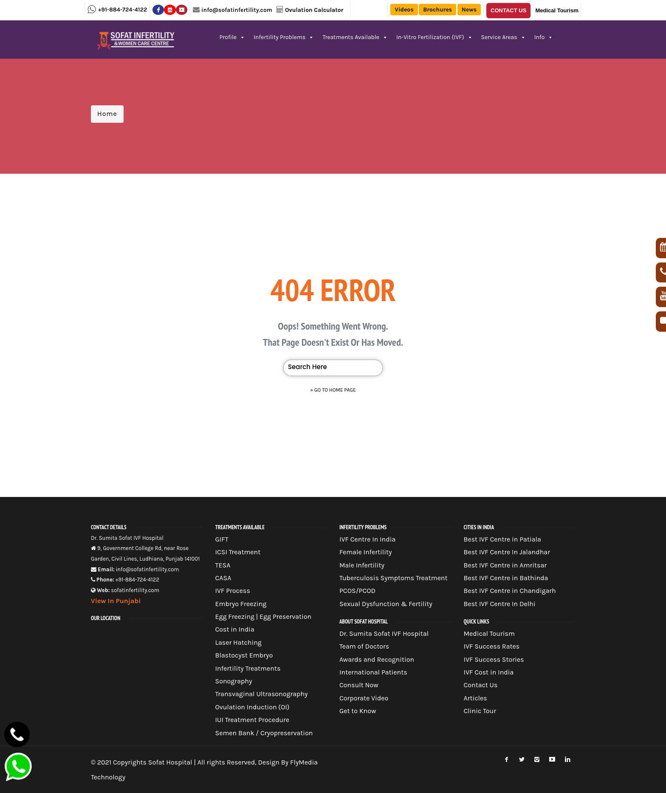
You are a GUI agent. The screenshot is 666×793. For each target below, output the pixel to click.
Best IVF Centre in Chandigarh (510, 591)
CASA (223, 578)
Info (543, 37)
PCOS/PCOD (357, 591)
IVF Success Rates (492, 646)
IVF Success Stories (494, 659)
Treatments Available (355, 37)
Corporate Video (363, 698)
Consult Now (358, 685)
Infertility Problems (284, 37)
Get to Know (357, 711)
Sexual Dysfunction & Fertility (385, 604)
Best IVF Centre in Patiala (502, 539)
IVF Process (232, 591)
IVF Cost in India (489, 672)
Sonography (233, 681)
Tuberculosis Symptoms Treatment (393, 578)
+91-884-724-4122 (122, 9)
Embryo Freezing (241, 604)
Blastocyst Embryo (244, 655)
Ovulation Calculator (314, 10)
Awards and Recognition (376, 659)
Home (107, 114)
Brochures (437, 9)
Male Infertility (361, 565)
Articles (475, 698)
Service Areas (503, 37)
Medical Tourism (557, 10)
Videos (404, 9)
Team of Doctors (364, 646)
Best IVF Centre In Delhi (500, 604)
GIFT (222, 539)
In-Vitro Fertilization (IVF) (434, 37)
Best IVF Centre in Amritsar (505, 565)
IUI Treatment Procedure (252, 720)
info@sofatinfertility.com (236, 10)
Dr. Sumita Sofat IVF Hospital (384, 633)
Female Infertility (365, 552)
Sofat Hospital (170, 762)
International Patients (373, 672)
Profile (233, 37)
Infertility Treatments (248, 668)
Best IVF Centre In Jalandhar (507, 552)
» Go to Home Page (333, 390)
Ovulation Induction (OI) (252, 707)
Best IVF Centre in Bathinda (506, 578)
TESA (223, 565)
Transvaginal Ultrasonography (261, 694)
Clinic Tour (480, 711)
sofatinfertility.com (135, 590)
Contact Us (508, 10)
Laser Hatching (238, 642)
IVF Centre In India (367, 539)
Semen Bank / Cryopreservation (264, 733)
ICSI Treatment (238, 552)
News (469, 9)
